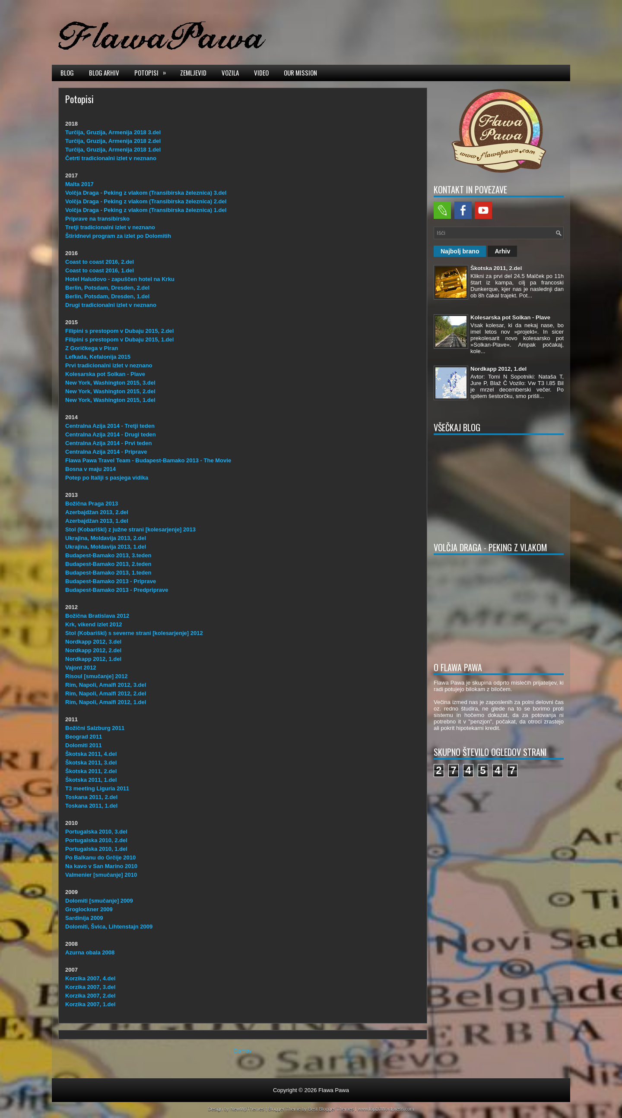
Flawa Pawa (333, 1090)
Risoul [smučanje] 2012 (96, 676)
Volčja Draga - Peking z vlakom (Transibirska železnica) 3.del (145, 192)
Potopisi (152, 72)
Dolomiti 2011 (83, 745)
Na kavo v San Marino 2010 (101, 866)
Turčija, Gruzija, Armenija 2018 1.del (113, 149)
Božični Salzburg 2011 (94, 728)
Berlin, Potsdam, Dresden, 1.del (107, 296)
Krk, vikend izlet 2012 (93, 624)
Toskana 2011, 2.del (91, 797)
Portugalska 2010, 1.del (96, 849)
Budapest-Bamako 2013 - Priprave (110, 581)
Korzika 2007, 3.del (90, 987)
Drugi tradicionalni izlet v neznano (110, 305)
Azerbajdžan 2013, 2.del (96, 512)
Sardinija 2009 (84, 918)
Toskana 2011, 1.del (91, 805)
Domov (242, 1051)
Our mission (300, 72)
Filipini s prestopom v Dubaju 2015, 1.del (119, 339)
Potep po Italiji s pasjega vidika (106, 477)
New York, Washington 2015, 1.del (110, 400)
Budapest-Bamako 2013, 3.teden (108, 555)
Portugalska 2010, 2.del (96, 840)
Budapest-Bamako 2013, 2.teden (108, 564)
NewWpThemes (247, 1109)
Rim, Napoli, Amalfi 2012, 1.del (105, 702)
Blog (67, 72)
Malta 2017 (79, 184)
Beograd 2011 (83, 736)
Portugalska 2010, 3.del (96, 831)
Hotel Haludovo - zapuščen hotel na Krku (120, 279)
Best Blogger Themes (331, 1109)
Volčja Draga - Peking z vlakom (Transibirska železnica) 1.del (145, 210)
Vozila (230, 72)
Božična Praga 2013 (91, 503)
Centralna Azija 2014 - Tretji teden (110, 426)
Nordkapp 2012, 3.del (93, 641)
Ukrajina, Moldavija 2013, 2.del (105, 538)
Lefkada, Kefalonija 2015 (97, 357)
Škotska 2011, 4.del (91, 754)
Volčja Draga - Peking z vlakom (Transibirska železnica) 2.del (145, 201)
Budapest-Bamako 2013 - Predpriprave (116, 590)
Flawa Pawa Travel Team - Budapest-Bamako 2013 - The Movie (148, 460)
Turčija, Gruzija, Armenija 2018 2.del (113, 141)
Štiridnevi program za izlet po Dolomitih (118, 236)
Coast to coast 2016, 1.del (99, 270)
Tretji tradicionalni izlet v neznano (110, 227)
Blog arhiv (104, 72)
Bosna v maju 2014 (90, 469)
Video (261, 72)
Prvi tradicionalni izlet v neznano (108, 365)
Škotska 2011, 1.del (91, 780)
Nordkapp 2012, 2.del (93, 650)
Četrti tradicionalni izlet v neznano (110, 158)
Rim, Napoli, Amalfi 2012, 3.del (105, 685)
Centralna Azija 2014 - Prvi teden (108, 443)
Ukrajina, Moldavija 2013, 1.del (105, 546)
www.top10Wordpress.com (386, 1109)
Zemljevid (193, 72)
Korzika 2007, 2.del (90, 995)
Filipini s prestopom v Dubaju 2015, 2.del (119, 331)
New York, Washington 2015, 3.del (110, 382)
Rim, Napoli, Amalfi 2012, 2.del (105, 693)
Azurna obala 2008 (89, 952)
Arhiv (502, 251)
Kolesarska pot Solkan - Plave (105, 374)
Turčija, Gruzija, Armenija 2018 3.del (113, 132)
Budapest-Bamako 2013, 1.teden (108, 572)
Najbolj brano (460, 251)
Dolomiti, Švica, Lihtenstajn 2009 (108, 926)
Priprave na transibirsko (97, 218)
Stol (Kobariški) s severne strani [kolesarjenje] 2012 (134, 633)
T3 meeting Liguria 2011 (97, 788)
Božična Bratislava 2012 (97, 616)
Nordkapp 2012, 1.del (93, 659)
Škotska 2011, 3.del (91, 762)
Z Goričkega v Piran (91, 348)
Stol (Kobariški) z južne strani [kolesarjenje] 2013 (130, 529)
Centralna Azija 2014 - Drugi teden (110, 434)
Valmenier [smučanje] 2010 (101, 875)
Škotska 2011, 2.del (91, 771)
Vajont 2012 (80, 667)
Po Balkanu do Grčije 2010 (100, 857)
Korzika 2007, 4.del (90, 978)
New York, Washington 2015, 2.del (110, 391)
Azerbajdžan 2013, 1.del (96, 521)
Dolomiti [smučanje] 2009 (99, 900)
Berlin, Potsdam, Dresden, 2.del (107, 287)
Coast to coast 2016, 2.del (99, 262)
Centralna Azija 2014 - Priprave (106, 451)
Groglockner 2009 (89, 909)
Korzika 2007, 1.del (90, 1004)
